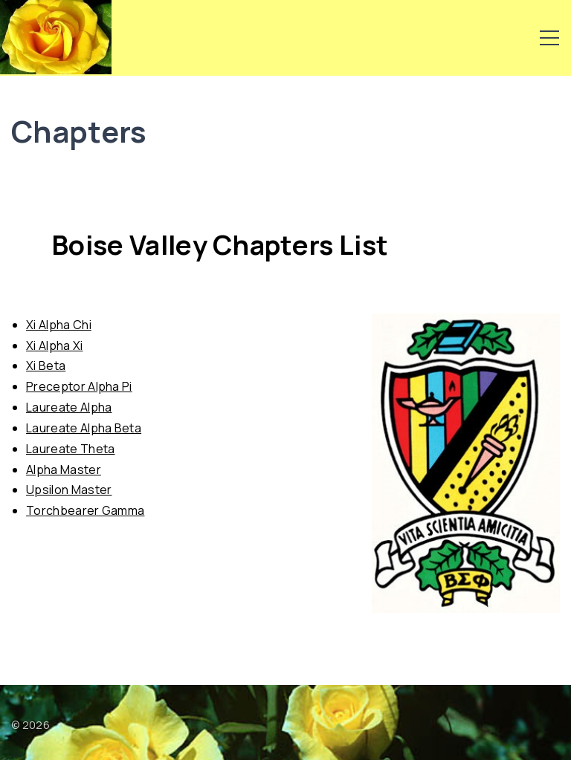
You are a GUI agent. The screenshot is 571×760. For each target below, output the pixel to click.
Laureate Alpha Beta (83, 428)
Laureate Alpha (69, 407)
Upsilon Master (69, 489)
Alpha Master (63, 469)
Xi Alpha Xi (54, 345)
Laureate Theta (70, 449)
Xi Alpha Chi (58, 324)
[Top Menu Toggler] (549, 38)
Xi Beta (45, 365)
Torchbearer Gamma (85, 510)
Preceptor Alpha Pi (79, 386)
